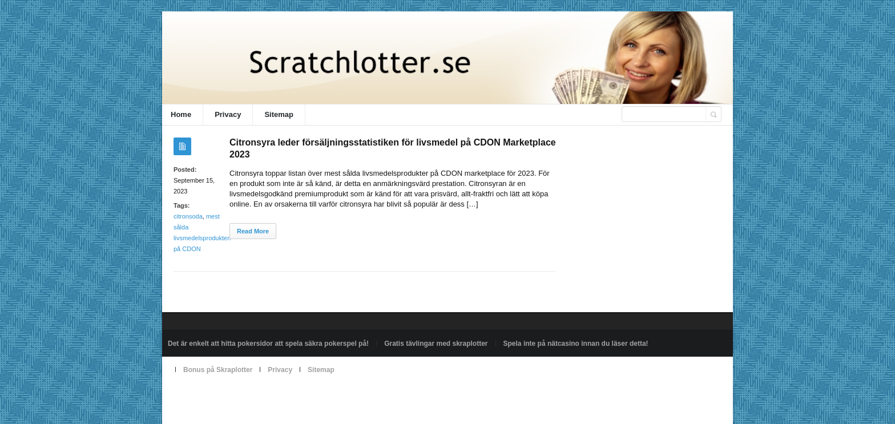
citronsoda (188, 216)
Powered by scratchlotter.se (210, 396)
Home (181, 114)
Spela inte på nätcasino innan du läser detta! (575, 344)
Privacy (228, 114)
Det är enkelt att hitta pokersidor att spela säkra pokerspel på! (268, 344)
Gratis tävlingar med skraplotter (435, 344)
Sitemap (278, 114)
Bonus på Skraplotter (217, 370)
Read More (253, 231)
